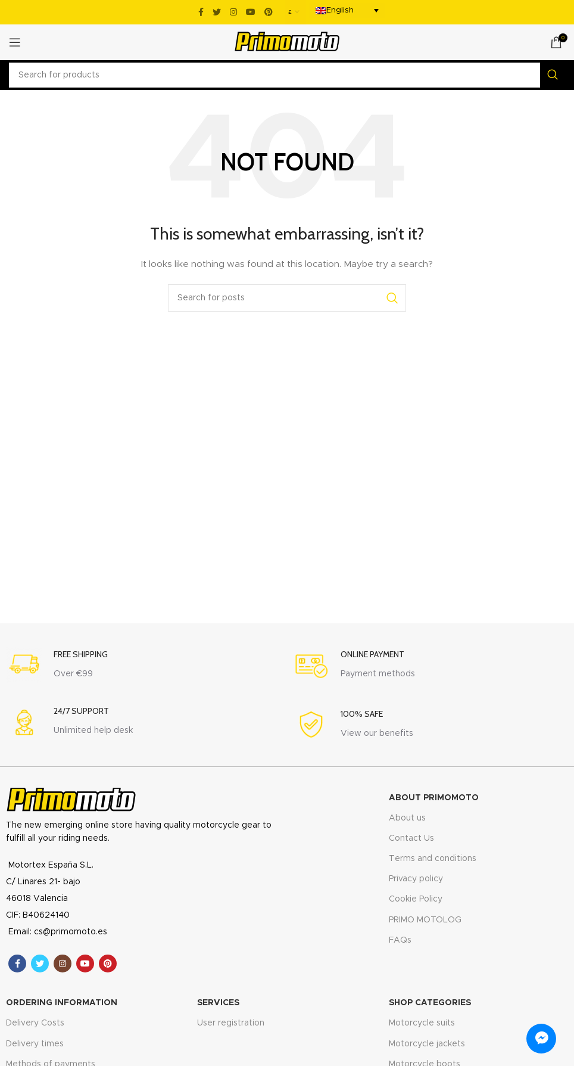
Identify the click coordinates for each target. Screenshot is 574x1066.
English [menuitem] (340, 10)
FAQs (400, 940)
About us (407, 818)
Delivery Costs (35, 1023)
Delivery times (35, 1044)
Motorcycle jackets (427, 1044)
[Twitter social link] (216, 12)
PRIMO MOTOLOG (425, 920)
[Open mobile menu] (15, 42)
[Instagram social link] (233, 12)
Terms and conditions (432, 858)
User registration (230, 1023)
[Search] (287, 75)
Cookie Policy (415, 899)
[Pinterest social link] (268, 12)
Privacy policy (416, 879)
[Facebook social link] (201, 12)
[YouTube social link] (250, 12)
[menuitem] (347, 10)
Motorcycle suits (422, 1023)
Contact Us (411, 838)
